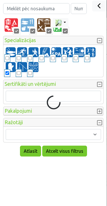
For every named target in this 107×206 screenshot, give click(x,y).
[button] (53, 40)
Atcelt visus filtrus (64, 151)
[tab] (11, 25)
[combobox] (53, 134)
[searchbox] (11, 96)
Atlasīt (30, 151)
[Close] (99, 6)
